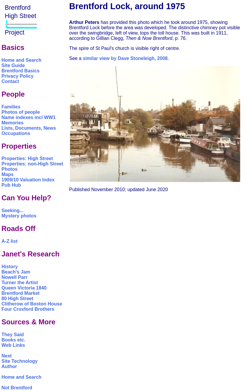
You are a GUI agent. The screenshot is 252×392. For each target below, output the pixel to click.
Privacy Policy (17, 76)
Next (6, 355)
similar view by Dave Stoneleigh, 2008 (125, 58)
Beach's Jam (15, 271)
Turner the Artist (19, 282)
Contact (10, 81)
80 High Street (17, 298)
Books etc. (13, 339)
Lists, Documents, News (28, 128)
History (9, 266)
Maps (7, 174)
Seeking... (12, 210)
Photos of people (20, 112)
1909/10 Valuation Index (28, 179)
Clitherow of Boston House (31, 303)
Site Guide (13, 65)
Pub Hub (11, 185)
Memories (12, 122)
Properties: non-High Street (32, 163)
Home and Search (21, 60)
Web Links (13, 345)
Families (10, 106)
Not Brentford (16, 387)
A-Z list (9, 241)
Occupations (15, 133)
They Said (12, 334)
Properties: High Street (27, 158)
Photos (9, 169)
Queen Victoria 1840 (24, 287)
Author (9, 366)
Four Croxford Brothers (27, 309)
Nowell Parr (14, 277)
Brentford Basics (20, 70)
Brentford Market (20, 293)
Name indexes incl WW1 (28, 117)
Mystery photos (18, 215)
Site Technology (19, 361)
